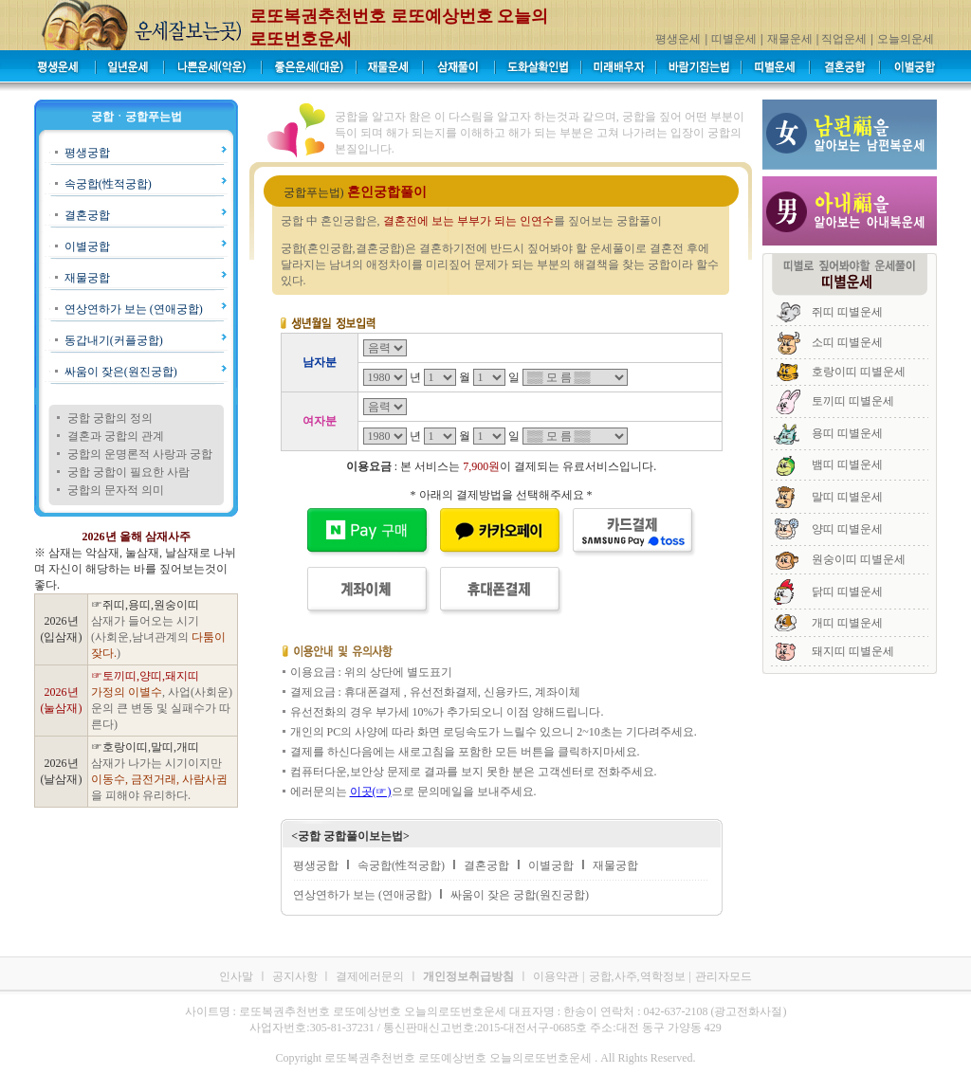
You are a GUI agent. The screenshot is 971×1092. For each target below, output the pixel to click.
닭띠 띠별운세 (847, 591)
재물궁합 (87, 277)
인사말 (236, 976)
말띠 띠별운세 (847, 496)
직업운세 (844, 39)
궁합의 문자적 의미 (115, 490)
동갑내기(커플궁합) (113, 340)
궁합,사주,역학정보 (637, 976)
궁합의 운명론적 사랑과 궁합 (139, 454)
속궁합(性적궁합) (108, 184)
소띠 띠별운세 (847, 342)
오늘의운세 (905, 39)
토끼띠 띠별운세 (853, 401)
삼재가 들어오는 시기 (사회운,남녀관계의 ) (158, 637)
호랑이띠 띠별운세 (859, 371)
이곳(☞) (371, 791)
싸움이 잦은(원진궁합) (120, 371)
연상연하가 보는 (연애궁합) (133, 309)
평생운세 (678, 39)
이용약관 (555, 976)
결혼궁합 (87, 215)
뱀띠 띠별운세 (847, 464)
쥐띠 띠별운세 (847, 311)
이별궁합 (87, 246)
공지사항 (296, 976)
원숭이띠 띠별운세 (859, 559)
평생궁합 (87, 152)
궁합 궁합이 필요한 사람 (128, 472)
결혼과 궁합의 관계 (115, 436)
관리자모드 (723, 976)
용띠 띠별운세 (847, 433)
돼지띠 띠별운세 (853, 651)
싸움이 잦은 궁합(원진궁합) (519, 894)
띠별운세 (734, 39)
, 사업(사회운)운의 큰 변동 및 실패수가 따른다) (161, 708)
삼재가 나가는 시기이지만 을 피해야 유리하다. (159, 779)
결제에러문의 (370, 976)
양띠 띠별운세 (847, 529)
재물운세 (790, 39)
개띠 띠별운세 (847, 622)
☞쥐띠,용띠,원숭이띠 (145, 604)
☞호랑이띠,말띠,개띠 (145, 747)
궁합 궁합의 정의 (110, 418)
